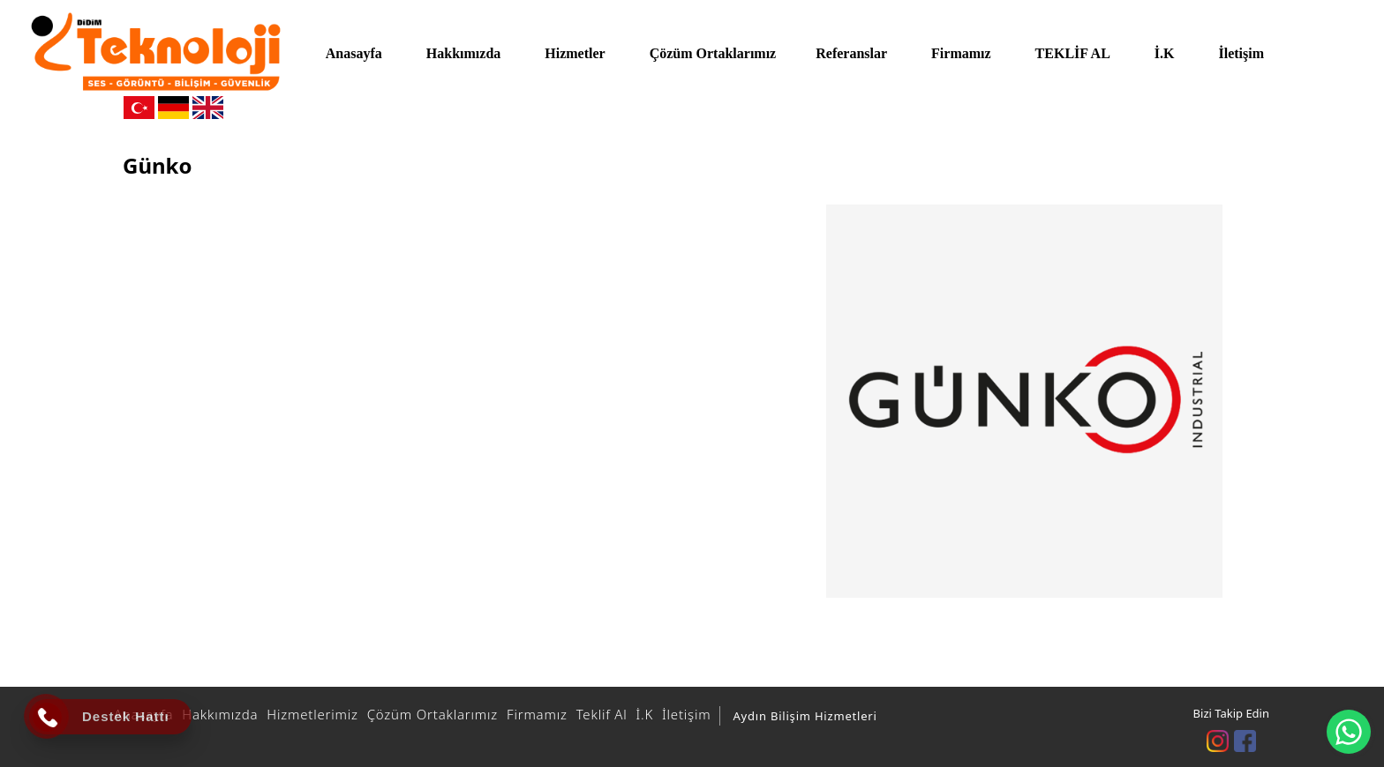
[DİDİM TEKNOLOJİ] (155, 51)
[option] (1024, 401)
